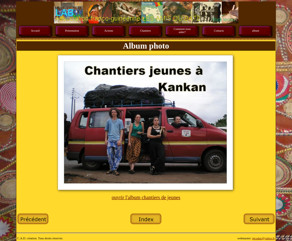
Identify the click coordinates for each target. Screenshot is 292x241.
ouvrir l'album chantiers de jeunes (146, 197)
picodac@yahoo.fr (263, 238)
